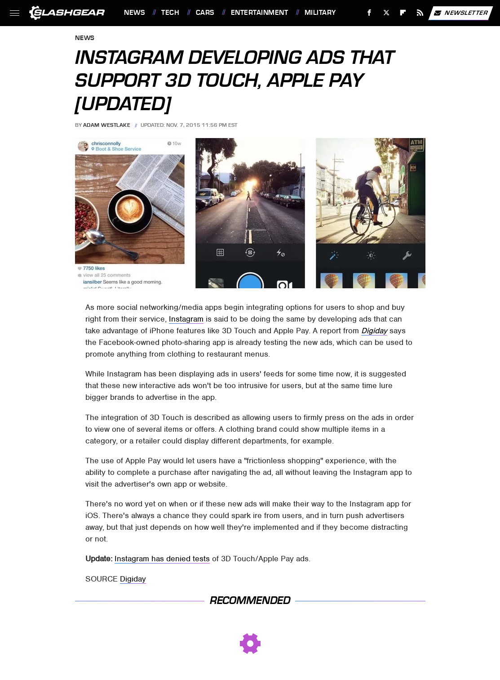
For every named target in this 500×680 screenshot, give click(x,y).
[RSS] (420, 13)
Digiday (374, 331)
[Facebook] (369, 13)
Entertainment (259, 13)
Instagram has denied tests (162, 559)
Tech (170, 13)
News (134, 13)
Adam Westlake (107, 125)
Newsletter (460, 13)
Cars (205, 13)
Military (320, 13)
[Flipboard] (403, 13)
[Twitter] (386, 13)
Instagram (186, 319)
